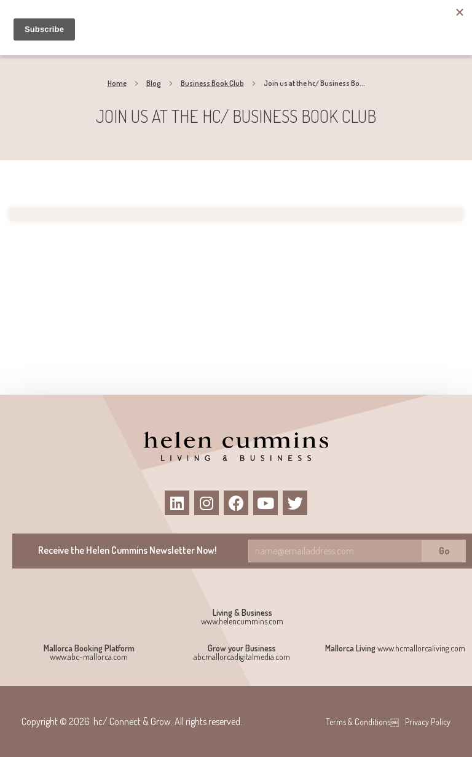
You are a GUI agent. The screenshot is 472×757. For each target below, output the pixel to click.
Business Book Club (212, 83)
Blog (153, 83)
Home (117, 83)
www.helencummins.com (242, 621)
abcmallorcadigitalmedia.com (242, 656)
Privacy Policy (427, 721)
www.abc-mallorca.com (89, 656)
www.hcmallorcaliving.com (421, 648)
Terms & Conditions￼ (362, 721)
